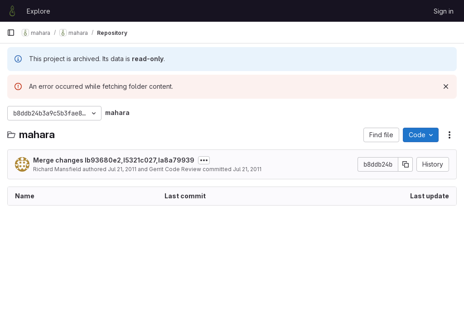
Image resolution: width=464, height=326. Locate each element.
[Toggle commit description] (204, 160)
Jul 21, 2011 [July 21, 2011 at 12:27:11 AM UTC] (122, 169)
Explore (38, 11)
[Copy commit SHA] (405, 164)
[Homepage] (12, 11)
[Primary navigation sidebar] (11, 32)
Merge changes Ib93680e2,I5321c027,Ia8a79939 (113, 160)
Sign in (444, 11)
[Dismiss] (445, 86)
